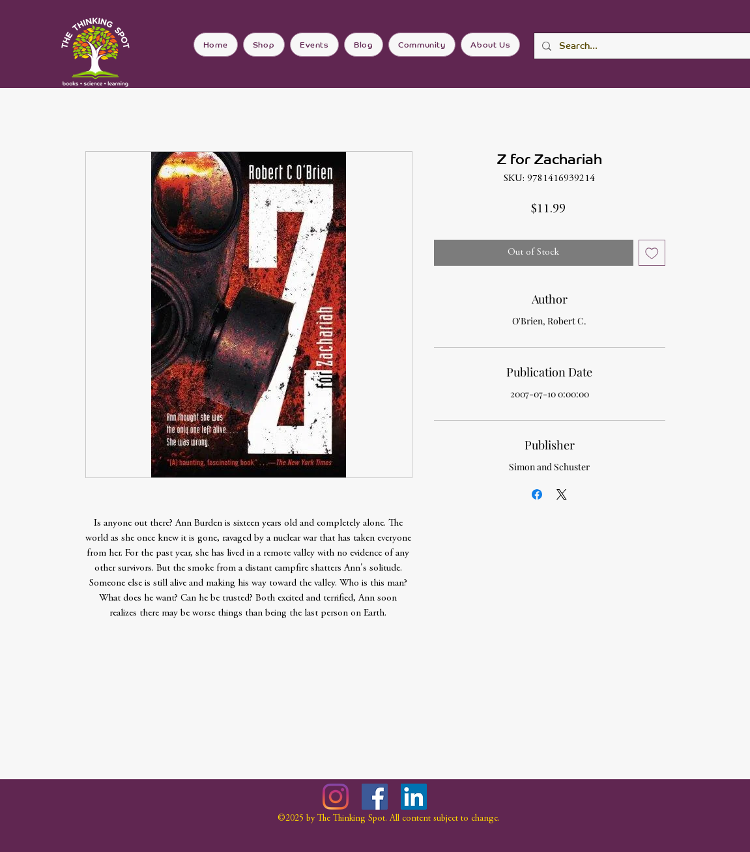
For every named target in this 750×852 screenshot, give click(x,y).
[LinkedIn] (414, 797)
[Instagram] (336, 797)
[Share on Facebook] (537, 494)
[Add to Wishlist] (652, 253)
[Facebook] (375, 797)
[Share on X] (562, 494)
